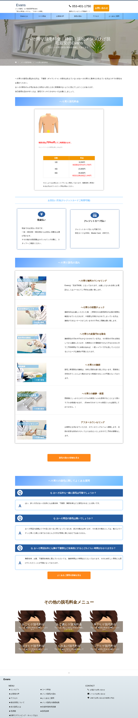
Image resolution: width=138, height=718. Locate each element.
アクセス (96, 16)
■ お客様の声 (14, 694)
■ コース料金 (46, 689)
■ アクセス (13, 698)
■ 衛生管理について (16, 702)
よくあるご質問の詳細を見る (69, 575)
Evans (6, 679)
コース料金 (42, 16)
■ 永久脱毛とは (15, 707)
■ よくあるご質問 (47, 698)
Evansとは (24, 16)
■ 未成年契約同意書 (48, 707)
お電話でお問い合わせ (97, 690)
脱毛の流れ (78, 16)
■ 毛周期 (12, 711)
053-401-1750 (81, 6)
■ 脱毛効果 (45, 711)
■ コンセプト (14, 689)
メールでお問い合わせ (97, 694)
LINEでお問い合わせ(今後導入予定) (102, 698)
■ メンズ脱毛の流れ (48, 694)
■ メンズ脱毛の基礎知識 (50, 702)
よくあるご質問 (114, 16)
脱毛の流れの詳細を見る (69, 458)
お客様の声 (60, 16)
